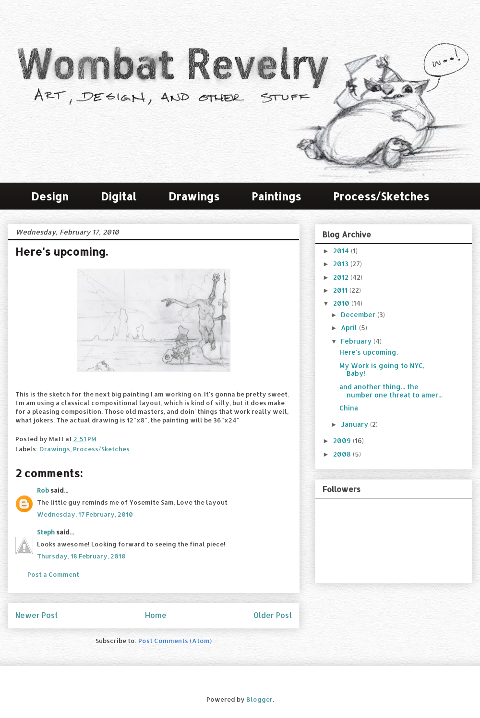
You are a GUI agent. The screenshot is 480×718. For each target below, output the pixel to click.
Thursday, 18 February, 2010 (81, 556)
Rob (43, 490)
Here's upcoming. (368, 352)
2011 (341, 290)
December (359, 314)
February (357, 341)
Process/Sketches (381, 196)
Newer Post (36, 615)
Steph (46, 532)
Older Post (272, 615)
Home (156, 615)
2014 (342, 251)
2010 (342, 303)
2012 (341, 277)
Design (50, 196)
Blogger (259, 699)
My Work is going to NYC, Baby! (382, 369)
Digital (118, 196)
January (355, 424)
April (350, 327)
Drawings (193, 196)
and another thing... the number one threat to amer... (391, 391)
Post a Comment (53, 574)
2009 (343, 440)
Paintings (276, 196)
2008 (343, 454)
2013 (341, 264)
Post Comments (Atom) (175, 640)
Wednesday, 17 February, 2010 (85, 514)
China (348, 408)
